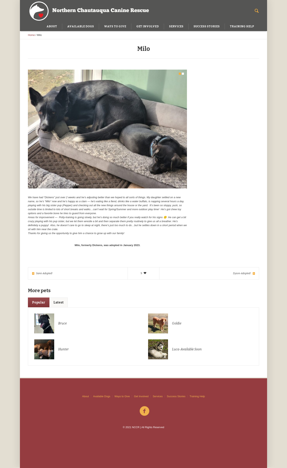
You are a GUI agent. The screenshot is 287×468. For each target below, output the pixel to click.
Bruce (62, 324)
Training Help (197, 396)
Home (31, 34)
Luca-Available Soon (187, 350)
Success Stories (176, 396)
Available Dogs (101, 396)
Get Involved (141, 396)
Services (158, 396)
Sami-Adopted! (44, 274)
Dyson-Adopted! (242, 274)
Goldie (176, 324)
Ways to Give (122, 396)
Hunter (63, 350)
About (85, 396)
